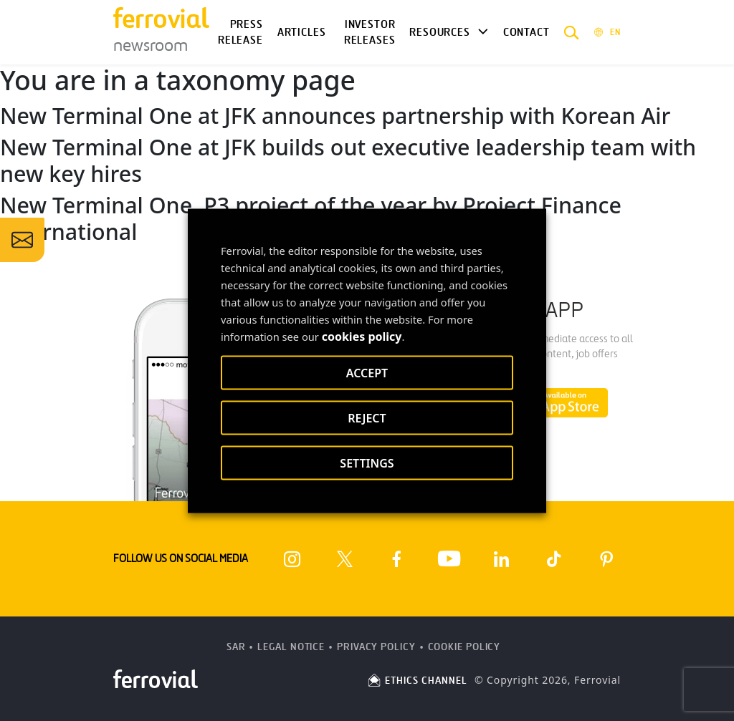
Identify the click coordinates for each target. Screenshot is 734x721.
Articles (301, 32)
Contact (526, 32)
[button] (571, 32)
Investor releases (370, 32)
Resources (439, 32)
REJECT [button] (367, 417)
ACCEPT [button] (367, 372)
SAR (236, 647)
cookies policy (362, 336)
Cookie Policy (464, 647)
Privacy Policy (376, 647)
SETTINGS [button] (367, 462)
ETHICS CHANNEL (416, 680)
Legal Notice (291, 647)
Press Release (240, 32)
